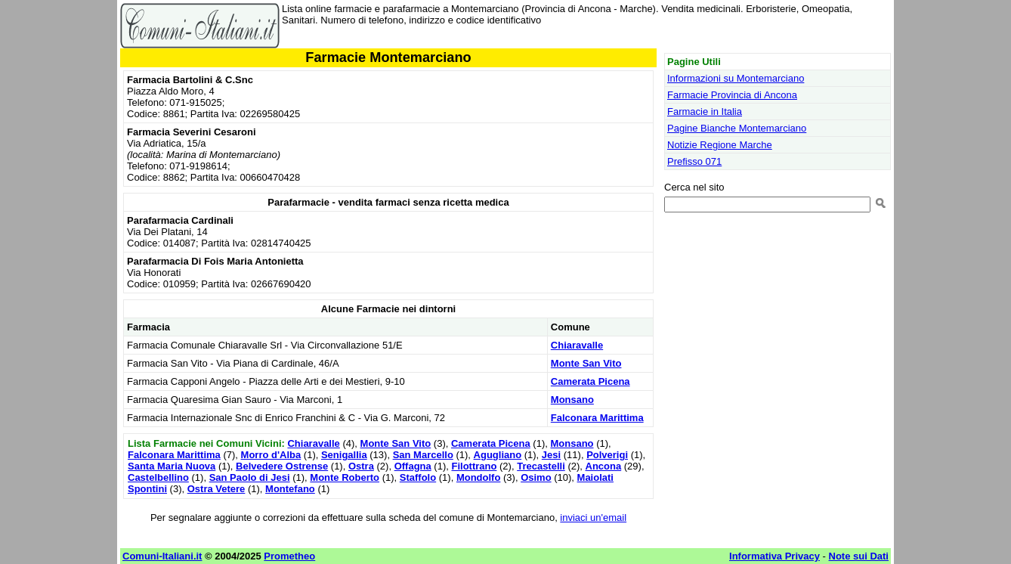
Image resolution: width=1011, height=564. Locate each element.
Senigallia (344, 454)
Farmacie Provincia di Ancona (732, 95)
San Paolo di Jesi (249, 477)
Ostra (361, 466)
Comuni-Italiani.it (162, 556)
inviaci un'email (593, 517)
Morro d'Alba (271, 454)
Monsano (572, 399)
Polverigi (607, 454)
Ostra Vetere (216, 488)
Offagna (412, 466)
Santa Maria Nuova (171, 466)
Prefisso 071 (694, 161)
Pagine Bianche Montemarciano (736, 128)
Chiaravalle (577, 345)
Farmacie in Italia (704, 111)
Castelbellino (158, 477)
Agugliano (498, 454)
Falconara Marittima (597, 417)
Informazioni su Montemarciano (735, 78)
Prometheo (289, 556)
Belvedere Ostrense (282, 466)
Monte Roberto (344, 477)
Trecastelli (541, 466)
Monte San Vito (586, 363)
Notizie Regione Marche (719, 144)
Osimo (536, 477)
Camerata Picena (590, 381)
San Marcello (423, 454)
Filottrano (473, 466)
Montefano (290, 488)
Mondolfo (478, 477)
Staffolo (418, 477)
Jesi (551, 454)
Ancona (604, 466)
